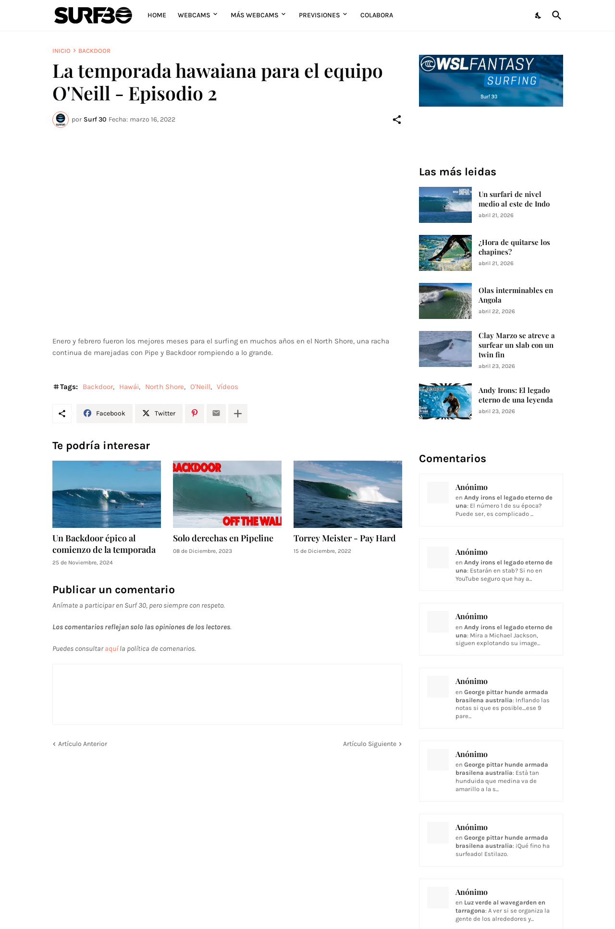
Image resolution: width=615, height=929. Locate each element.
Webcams (194, 15)
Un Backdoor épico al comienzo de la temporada (104, 544)
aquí (111, 648)
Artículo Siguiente (369, 744)
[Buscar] (555, 15)
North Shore (164, 386)
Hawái (129, 386)
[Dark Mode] (538, 15)
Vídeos (227, 386)
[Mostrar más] (237, 413)
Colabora (376, 15)
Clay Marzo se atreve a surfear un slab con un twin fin (517, 345)
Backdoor (94, 51)
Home (157, 15)
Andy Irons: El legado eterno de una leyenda (516, 395)
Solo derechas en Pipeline (223, 538)
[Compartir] (397, 119)
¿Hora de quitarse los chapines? (514, 247)
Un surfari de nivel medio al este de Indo (514, 199)
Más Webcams (255, 15)
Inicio (61, 51)
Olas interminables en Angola (516, 295)
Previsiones (319, 15)
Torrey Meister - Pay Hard (345, 538)
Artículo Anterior (82, 744)
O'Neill (200, 386)
